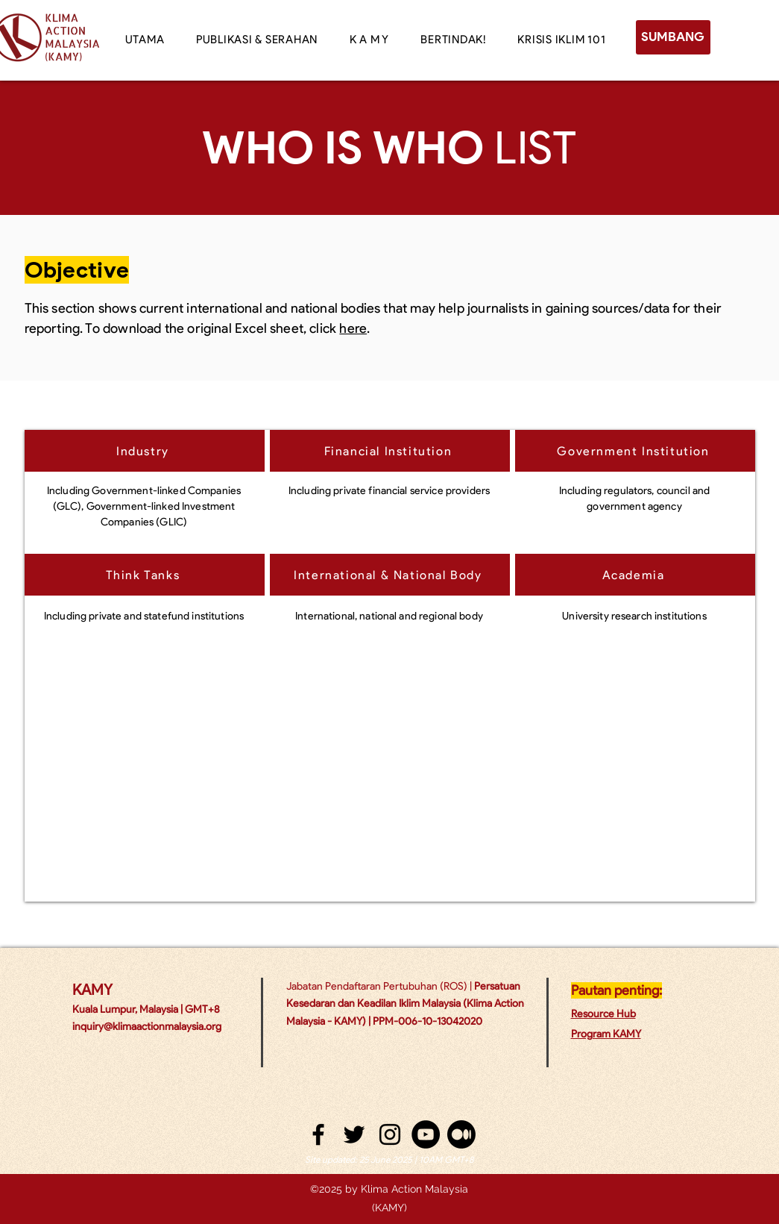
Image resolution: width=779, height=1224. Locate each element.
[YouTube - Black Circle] (425, 1134)
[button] (369, 39)
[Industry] (145, 451)
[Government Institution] (635, 451)
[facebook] (318, 1134)
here (353, 328)
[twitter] (354, 1134)
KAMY (92, 990)
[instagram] (390, 1134)
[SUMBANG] (673, 37)
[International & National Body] (390, 575)
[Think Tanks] (145, 575)
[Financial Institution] (390, 451)
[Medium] (461, 1134)
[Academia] (635, 575)
